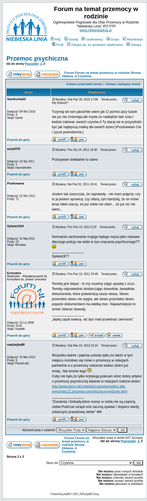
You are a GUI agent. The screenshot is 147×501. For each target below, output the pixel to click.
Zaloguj (133, 44)
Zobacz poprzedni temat (84, 84)
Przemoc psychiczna (37, 58)
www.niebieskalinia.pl (96, 30)
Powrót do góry (18, 139)
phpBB (66, 494)
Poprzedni (32, 63)
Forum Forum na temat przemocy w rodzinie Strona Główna (75, 443)
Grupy (112, 39)
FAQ (55, 39)
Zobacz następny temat (123, 84)
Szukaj (71, 39)
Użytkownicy (92, 39)
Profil (57, 44)
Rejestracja (132, 39)
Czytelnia (84, 76)
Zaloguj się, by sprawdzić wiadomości (95, 44)
